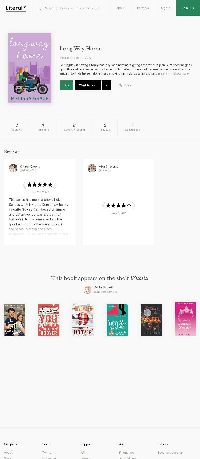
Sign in (165, 8)
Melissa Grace (69, 57)
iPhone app (127, 452)
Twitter (47, 452)
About (120, 8)
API (83, 452)
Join (188, 8)
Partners (143, 8)
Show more (181, 73)
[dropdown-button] (106, 85)
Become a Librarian (170, 452)
